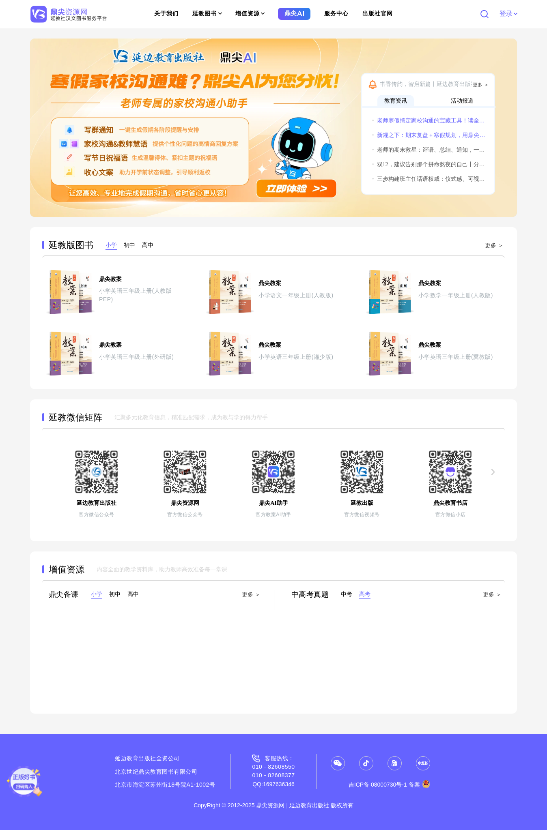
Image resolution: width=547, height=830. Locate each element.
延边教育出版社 (135, 758)
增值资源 (250, 14)
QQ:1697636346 (273, 784)
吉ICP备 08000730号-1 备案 (389, 784)
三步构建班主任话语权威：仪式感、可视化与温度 (429, 179)
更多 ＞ (481, 85)
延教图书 (207, 14)
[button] (40, 128)
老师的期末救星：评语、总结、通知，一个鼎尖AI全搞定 (429, 150)
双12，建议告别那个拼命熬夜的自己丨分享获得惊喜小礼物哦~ (429, 164)
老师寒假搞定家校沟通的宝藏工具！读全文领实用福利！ (429, 121)
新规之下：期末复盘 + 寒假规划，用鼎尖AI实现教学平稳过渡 (429, 135)
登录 (508, 13)
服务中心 (336, 14)
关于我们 (166, 14)
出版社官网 (377, 14)
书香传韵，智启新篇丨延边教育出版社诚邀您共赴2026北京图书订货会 (435, 84)
